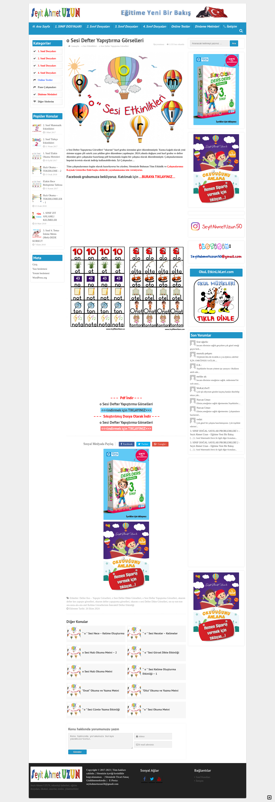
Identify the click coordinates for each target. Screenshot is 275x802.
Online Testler (180, 26)
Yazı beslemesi (39, 269)
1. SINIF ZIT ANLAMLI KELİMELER (50, 216)
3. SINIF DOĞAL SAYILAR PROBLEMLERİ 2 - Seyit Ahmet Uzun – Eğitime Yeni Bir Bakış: (215, 446)
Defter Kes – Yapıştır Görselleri (95, 598)
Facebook (128, 444)
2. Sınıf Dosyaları (98, 26)
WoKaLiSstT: (214, 392)
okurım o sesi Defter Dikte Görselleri (149, 602)
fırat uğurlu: (214, 345)
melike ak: (214, 380)
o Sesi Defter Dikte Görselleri (126, 598)
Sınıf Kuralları (203, 777)
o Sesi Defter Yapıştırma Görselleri (126, 404)
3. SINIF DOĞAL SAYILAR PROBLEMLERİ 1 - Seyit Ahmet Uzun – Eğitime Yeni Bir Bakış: (215, 434)
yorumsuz (160, 44)
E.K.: (214, 368)
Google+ (161, 444)
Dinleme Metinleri (207, 26)
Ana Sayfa (43, 26)
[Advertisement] (126, 212)
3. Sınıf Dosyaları (126, 26)
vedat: (215, 423)
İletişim (232, 26)
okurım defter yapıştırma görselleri (112, 602)
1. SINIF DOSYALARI (68, 26)
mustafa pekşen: (214, 357)
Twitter (144, 444)
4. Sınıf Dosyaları (154, 26)
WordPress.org (39, 277)
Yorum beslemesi (40, 273)
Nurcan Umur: (215, 411)
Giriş (34, 264)
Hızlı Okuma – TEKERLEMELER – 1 (52, 199)
